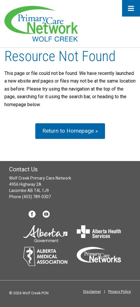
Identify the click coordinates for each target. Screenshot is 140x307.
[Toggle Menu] (131, 8)
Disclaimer (92, 291)
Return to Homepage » (70, 130)
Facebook (32, 214)
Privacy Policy (119, 291)
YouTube (46, 214)
